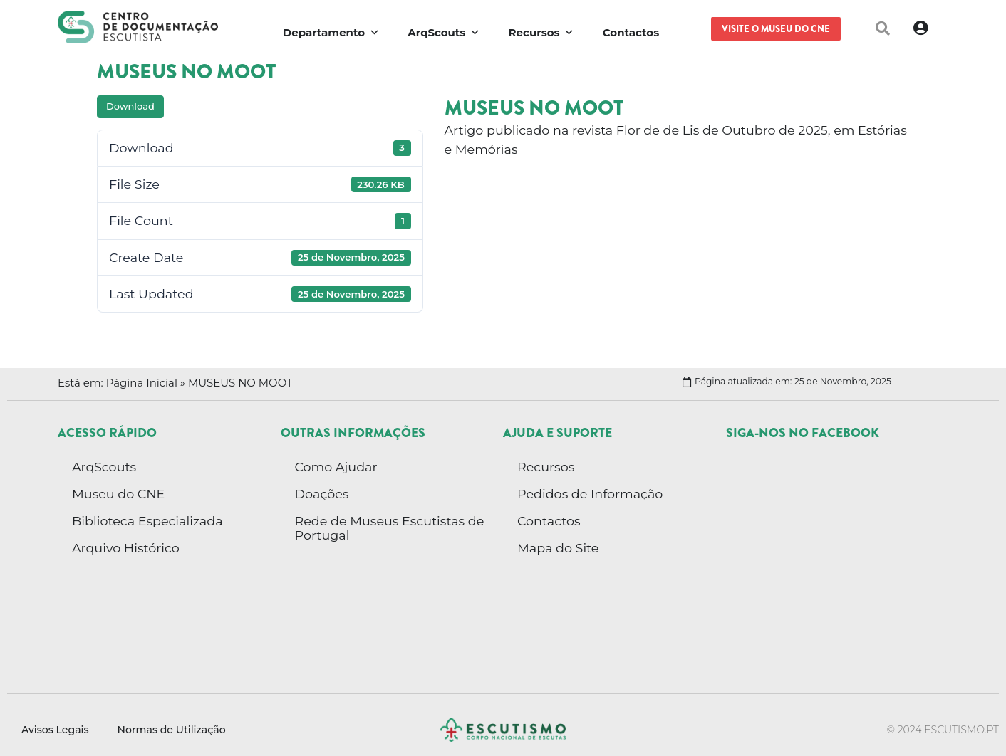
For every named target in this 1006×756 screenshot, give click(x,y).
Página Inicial (141, 383)
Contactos (549, 520)
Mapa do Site (557, 547)
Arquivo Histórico (126, 547)
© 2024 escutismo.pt (943, 729)
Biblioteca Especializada (147, 520)
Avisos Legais (55, 729)
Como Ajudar (336, 466)
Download (130, 106)
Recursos (545, 466)
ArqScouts (104, 466)
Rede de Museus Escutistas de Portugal (389, 527)
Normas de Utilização (172, 729)
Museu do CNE (118, 493)
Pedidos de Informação (590, 493)
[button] (882, 28)
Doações (322, 493)
